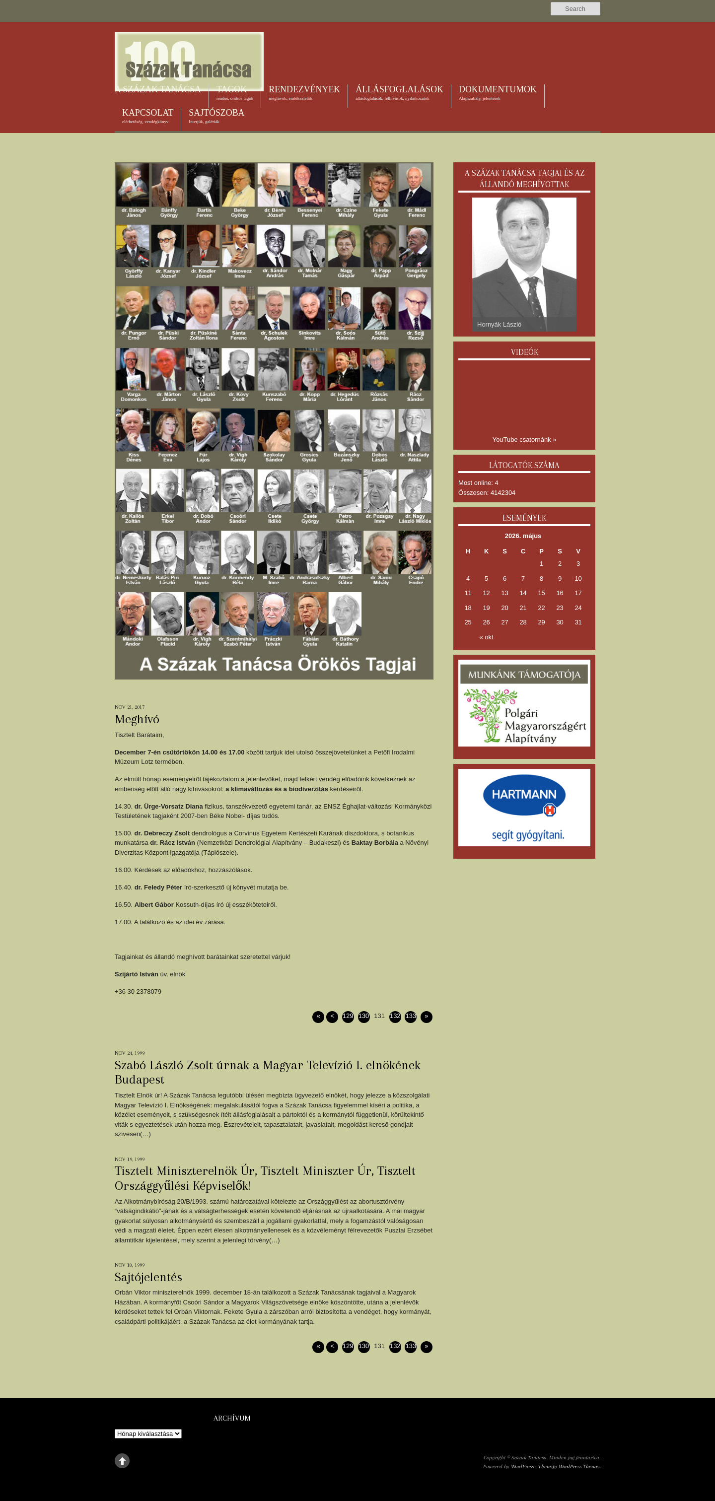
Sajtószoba (216, 116)
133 (411, 1016)
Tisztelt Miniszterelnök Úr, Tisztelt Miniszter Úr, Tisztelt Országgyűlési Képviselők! (265, 1178)
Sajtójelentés (148, 1276)
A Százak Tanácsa (158, 89)
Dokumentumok (498, 92)
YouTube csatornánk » (525, 439)
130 (363, 1016)
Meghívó (137, 718)
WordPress (522, 1466)
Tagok (234, 92)
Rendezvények (304, 92)
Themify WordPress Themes (569, 1466)
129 (348, 1016)
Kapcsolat (147, 116)
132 (395, 1016)
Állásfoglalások (399, 92)
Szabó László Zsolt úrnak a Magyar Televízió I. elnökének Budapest (268, 1072)
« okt (487, 637)
